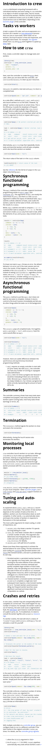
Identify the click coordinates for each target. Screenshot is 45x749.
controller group (29, 727)
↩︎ (33, 741)
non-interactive (26, 33)
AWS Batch (13, 611)
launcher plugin (8, 22)
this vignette (33, 40)
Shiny (5, 44)
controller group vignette (30, 733)
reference (12, 170)
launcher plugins (31, 491)
